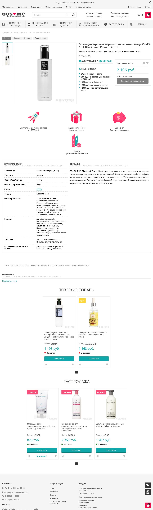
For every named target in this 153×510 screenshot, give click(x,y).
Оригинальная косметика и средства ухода (90, 465)
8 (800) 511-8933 (94, 13)
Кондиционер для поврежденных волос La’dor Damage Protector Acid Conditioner (74, 402)
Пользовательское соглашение (86, 477)
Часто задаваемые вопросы (90, 472)
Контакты (36, 7)
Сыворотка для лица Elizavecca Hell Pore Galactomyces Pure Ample (93, 310)
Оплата (22, 7)
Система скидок (83, 7)
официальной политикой (99, 499)
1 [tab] (76, 348)
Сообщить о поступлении (132, 81)
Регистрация (134, 7)
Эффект (27, 38)
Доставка (8, 7)
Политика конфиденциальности (88, 482)
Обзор (7, 38)
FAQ (68, 7)
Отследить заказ (54, 7)
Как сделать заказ (86, 469)
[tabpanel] (59, 308)
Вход (148, 7)
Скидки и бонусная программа (58, 478)
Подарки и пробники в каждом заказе (88, 488)
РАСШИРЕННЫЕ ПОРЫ (20, 242)
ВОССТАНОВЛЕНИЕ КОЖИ (59, 242)
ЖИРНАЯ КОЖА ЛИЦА (80, 242)
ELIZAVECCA (90, 319)
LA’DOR (38, 410)
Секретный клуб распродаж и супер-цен (90, 493)
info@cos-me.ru (12, 475)
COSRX (88, 55)
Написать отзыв (9, 258)
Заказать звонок (94, 17)
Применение (40, 38)
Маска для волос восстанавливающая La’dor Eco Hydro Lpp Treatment (42, 401)
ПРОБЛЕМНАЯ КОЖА (38, 242)
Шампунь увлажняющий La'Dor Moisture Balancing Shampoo (110, 400)
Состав (17, 38)
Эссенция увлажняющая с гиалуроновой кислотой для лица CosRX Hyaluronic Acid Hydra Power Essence (58, 311)
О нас (52, 464)
